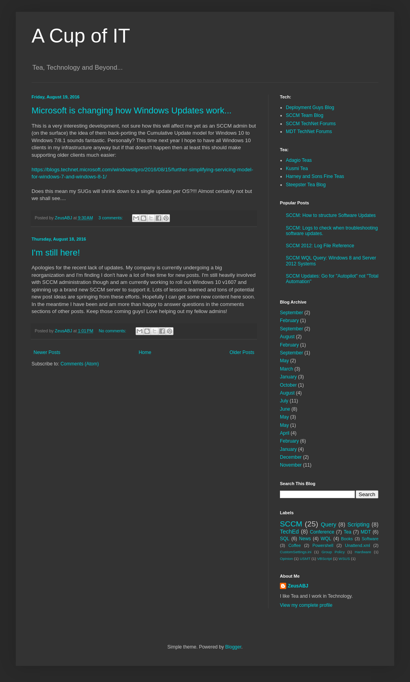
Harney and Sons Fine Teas (315, 176)
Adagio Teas (299, 160)
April (284, 433)
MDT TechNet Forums (309, 131)
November (291, 465)
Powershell (323, 545)
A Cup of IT (81, 36)
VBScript (324, 558)
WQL (326, 538)
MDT (366, 532)
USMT (305, 558)
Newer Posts (47, 352)
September (291, 312)
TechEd (289, 531)
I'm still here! (56, 253)
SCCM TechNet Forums (310, 123)
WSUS (344, 558)
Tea (347, 532)
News (305, 538)
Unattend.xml (357, 545)
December (291, 457)
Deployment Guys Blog (310, 107)
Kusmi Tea (297, 168)
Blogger (233, 647)
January (288, 377)
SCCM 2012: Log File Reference (320, 245)
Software (370, 538)
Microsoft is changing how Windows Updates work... (131, 110)
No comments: (113, 330)
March (286, 369)
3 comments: (111, 217)
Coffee (294, 545)
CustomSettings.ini (295, 552)
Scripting (358, 524)
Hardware (363, 552)
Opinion (286, 558)
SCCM (291, 524)
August (287, 336)
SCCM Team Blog (304, 115)
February (289, 320)
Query (328, 524)
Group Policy (333, 552)
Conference (322, 532)
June (285, 409)
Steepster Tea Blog (306, 184)
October (288, 385)
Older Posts (241, 352)
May (284, 360)
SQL (284, 538)
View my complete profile (306, 605)
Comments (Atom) (79, 364)
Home (145, 352)
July (284, 401)
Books (347, 538)
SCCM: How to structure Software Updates (331, 215)
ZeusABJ (298, 586)
